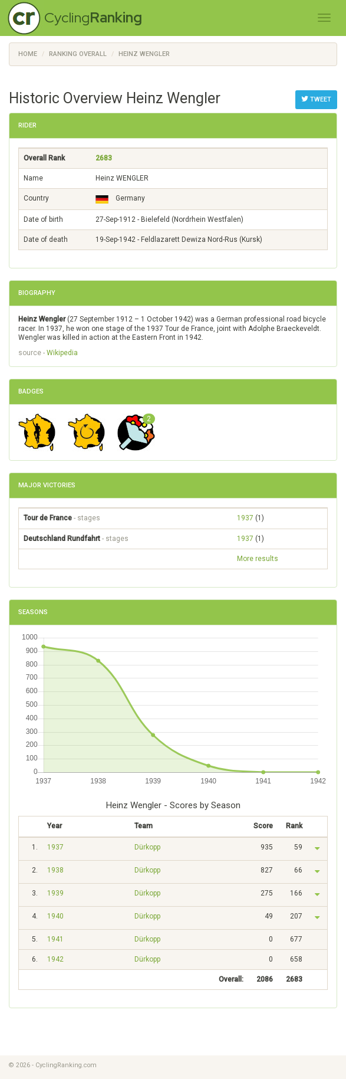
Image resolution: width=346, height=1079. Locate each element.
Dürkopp (147, 847)
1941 (55, 939)
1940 (55, 916)
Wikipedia (62, 353)
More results (257, 559)
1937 (245, 518)
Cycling (93, 17)
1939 (55, 893)
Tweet (316, 99)
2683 (103, 158)
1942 (55, 959)
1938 (55, 870)
